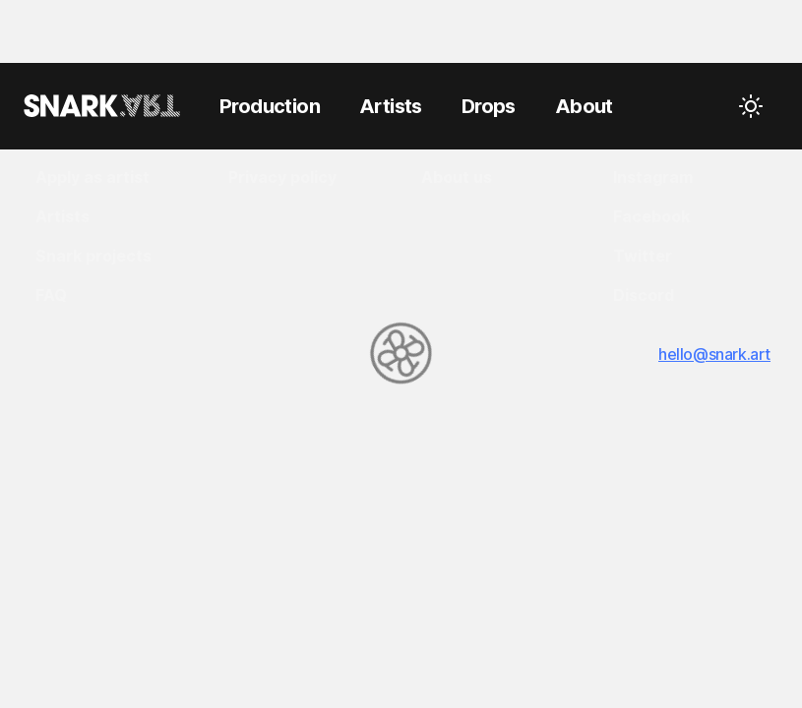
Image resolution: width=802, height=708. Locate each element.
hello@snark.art (714, 354)
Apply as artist (92, 177)
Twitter (642, 256)
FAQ (51, 295)
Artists (62, 216)
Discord (643, 295)
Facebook (651, 216)
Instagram (653, 177)
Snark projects (93, 256)
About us (456, 177)
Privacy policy (282, 177)
